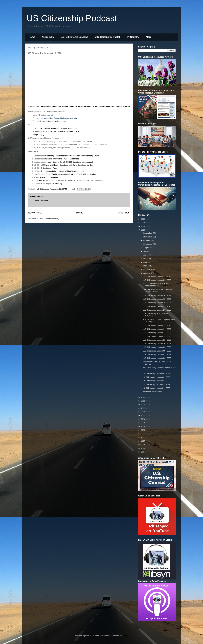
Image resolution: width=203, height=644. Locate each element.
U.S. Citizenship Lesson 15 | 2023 (157, 325)
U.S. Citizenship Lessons (74, 37)
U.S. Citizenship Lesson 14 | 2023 (157, 329)
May (145, 259)
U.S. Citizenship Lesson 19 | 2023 (157, 299)
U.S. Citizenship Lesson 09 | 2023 (157, 347)
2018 (143, 412)
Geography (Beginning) (49, 128)
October (147, 240)
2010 (143, 441)
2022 (143, 397)
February (147, 269)
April (145, 262)
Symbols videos (72, 131)
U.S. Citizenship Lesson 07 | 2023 (157, 354)
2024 (143, 226)
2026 (143, 219)
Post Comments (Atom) (49, 218)
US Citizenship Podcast (72, 18)
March (146, 266)
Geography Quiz (40, 134)
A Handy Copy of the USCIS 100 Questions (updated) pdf (69, 162)
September (148, 244)
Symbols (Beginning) (68, 128)
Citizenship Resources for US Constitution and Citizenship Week (72, 156)
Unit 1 (35, 141)
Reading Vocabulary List (51, 171)
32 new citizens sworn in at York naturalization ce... (156, 285)
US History (57, 183)
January (147, 273)
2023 (143, 230)
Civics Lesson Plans (49, 168)
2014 (143, 426)
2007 (143, 452)
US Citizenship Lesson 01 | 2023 (156, 388)
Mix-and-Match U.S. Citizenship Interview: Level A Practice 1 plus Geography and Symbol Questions (85, 106)
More (148, 37)
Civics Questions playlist (82, 165)
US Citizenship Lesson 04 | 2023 (156, 377)
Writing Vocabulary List (74, 171)
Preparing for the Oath (49, 177)
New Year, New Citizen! (152, 392)
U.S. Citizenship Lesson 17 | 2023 (157, 306)
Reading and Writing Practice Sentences (62, 159)
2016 (143, 419)
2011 (143, 437)
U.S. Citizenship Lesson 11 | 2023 (157, 340)
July (145, 251)
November (148, 237)
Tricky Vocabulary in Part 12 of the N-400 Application (74, 174)
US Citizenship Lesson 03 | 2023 (156, 381)
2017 (143, 415)
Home (32, 37)
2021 (143, 401)
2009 (143, 444)
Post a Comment (41, 201)
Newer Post (35, 212)
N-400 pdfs (48, 37)
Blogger (125, 636)
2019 (143, 408)
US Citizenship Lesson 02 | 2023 (156, 384)
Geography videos (57, 131)
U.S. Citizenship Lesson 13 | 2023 (157, 333)
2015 (143, 423)
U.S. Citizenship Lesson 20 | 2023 (157, 295)
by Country (133, 37)
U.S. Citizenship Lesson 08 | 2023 (157, 351)
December (148, 233)
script (50, 115)
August (146, 248)
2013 (143, 430)
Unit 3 (35, 148)
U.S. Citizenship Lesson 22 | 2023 (157, 276)
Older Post (124, 212)
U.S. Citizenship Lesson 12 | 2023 (157, 336)
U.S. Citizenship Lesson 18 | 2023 (157, 303)
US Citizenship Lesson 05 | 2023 (156, 373)
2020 (143, 404)
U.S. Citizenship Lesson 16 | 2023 (157, 310)
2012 (143, 434)
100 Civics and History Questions (54, 165)
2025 (143, 223)
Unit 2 (35, 145)
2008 (143, 448)
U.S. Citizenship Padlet (107, 37)
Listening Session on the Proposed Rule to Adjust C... (157, 290)
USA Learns (39, 180)
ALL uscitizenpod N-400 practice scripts (49, 121)
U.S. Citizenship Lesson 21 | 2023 (157, 280)
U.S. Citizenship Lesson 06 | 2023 (157, 358)
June (145, 255)
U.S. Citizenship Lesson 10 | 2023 (157, 343)
